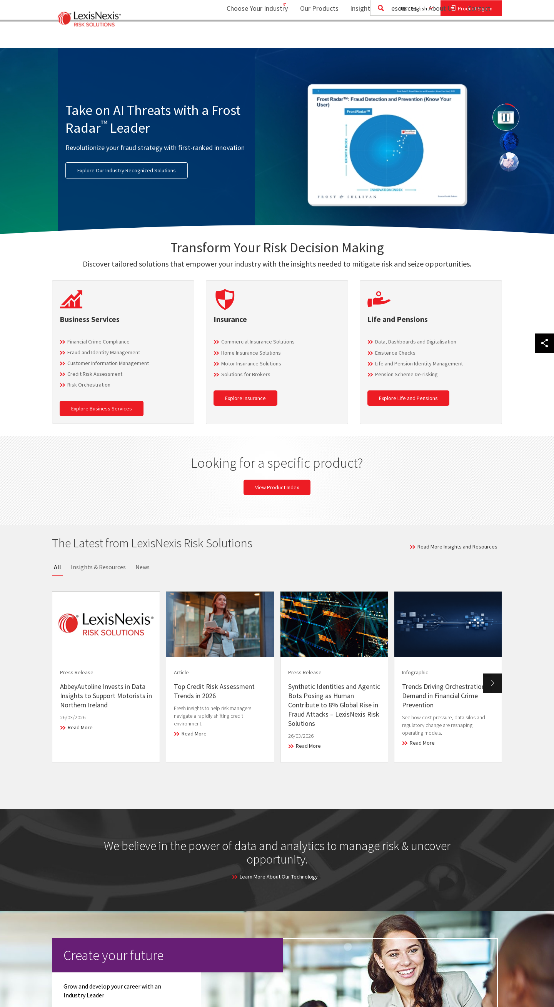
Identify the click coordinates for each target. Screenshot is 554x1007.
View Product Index (277, 487)
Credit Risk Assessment (94, 373)
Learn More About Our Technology (279, 876)
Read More (80, 727)
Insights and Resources (378, 36)
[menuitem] (314, 37)
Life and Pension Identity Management (419, 363)
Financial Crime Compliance (98, 341)
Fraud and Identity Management (103, 352)
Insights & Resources (98, 567)
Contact (479, 36)
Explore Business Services (101, 408)
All (57, 567)
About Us (437, 36)
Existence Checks (395, 352)
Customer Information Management (108, 363)
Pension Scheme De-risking (406, 374)
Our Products (314, 36)
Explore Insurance (245, 398)
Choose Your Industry (247, 36)
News (142, 567)
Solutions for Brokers (245, 374)
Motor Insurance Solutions (251, 363)
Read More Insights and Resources (457, 546)
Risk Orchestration (88, 384)
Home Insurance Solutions (251, 352)
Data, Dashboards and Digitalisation (415, 341)
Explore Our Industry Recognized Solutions (126, 170)
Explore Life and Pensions (408, 398)
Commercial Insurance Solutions (258, 341)
